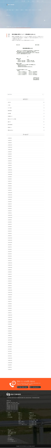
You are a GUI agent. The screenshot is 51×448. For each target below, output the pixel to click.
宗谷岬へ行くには (21, 423)
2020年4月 (10, 281)
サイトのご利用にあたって (12, 441)
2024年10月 (10, 174)
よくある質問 (10, 417)
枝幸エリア (20, 418)
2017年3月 (10, 351)
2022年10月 (10, 217)
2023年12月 (10, 192)
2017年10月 (10, 342)
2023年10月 (10, 197)
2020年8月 (10, 272)
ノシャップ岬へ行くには (23, 424)
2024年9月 (10, 176)
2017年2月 (10, 353)
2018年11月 (10, 317)
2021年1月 (10, 260)
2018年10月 (10, 319)
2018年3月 (10, 333)
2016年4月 (10, 369)
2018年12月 (10, 315)
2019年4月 (10, 308)
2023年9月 (10, 199)
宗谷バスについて (11, 429)
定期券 (20, 420)
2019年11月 (10, 292)
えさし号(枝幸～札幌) (32, 421)
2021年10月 (10, 242)
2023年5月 (10, 208)
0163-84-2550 (13, 406)
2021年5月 (10, 251)
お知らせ (9, 415)
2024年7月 (10, 181)
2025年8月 (10, 154)
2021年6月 (10, 249)
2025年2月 (10, 167)
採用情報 (9, 435)
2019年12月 (10, 290)
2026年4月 (10, 138)
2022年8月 (10, 222)
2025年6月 (10, 158)
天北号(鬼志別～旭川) (32, 424)
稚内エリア (20, 414)
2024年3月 (10, 188)
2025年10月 (10, 149)
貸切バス (30, 427)
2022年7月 (10, 224)
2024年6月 (10, 183)
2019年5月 (10, 306)
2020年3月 (10, 283)
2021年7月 (10, 247)
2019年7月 (10, 301)
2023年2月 (10, 213)
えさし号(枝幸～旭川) (32, 423)
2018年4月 (10, 331)
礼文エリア (20, 415)
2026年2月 (10, 142)
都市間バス (31, 417)
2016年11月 (10, 360)
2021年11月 (10, 240)
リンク (9, 436)
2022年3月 (10, 231)
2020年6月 (10, 276)
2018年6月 (10, 326)
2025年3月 (10, 165)
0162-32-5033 (13, 405)
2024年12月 (10, 170)
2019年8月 (10, 299)
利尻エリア (20, 417)
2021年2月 (10, 258)
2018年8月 (10, 324)
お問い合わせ (10, 438)
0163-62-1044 (13, 409)
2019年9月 (10, 297)
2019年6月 (10, 303)
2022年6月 (10, 226)
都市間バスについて (32, 418)
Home (8, 26)
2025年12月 (10, 145)
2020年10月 (10, 267)
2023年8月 (10, 201)
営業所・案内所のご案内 (12, 432)
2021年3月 (10, 256)
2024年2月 (10, 190)
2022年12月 (10, 215)
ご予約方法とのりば (32, 415)
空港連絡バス (31, 426)
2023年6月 (10, 206)
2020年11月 (10, 265)
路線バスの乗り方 (21, 421)
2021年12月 (10, 238)
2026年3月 (10, 140)
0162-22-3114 (14, 403)
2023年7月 (10, 204)
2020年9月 (10, 269)
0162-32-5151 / (29, 397)
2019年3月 (10, 310)
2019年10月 (10, 294)
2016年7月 (10, 367)
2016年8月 (10, 365)
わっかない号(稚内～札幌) (33, 420)
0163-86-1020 (13, 407)
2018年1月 (10, 335)
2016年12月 (10, 358)
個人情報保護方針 (11, 439)
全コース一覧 (31, 414)
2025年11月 (10, 147)
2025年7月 (10, 156)
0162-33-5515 (13, 402)
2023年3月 (10, 210)
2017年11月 (10, 340)
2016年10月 (10, 362)
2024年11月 (10, 172)
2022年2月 (10, 233)
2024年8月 (10, 179)
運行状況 (9, 414)
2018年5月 (10, 328)
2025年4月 (10, 163)
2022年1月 (10, 235)
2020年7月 (10, 274)
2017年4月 (10, 349)
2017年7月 (10, 344)
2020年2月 (10, 285)
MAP (22, 397)
